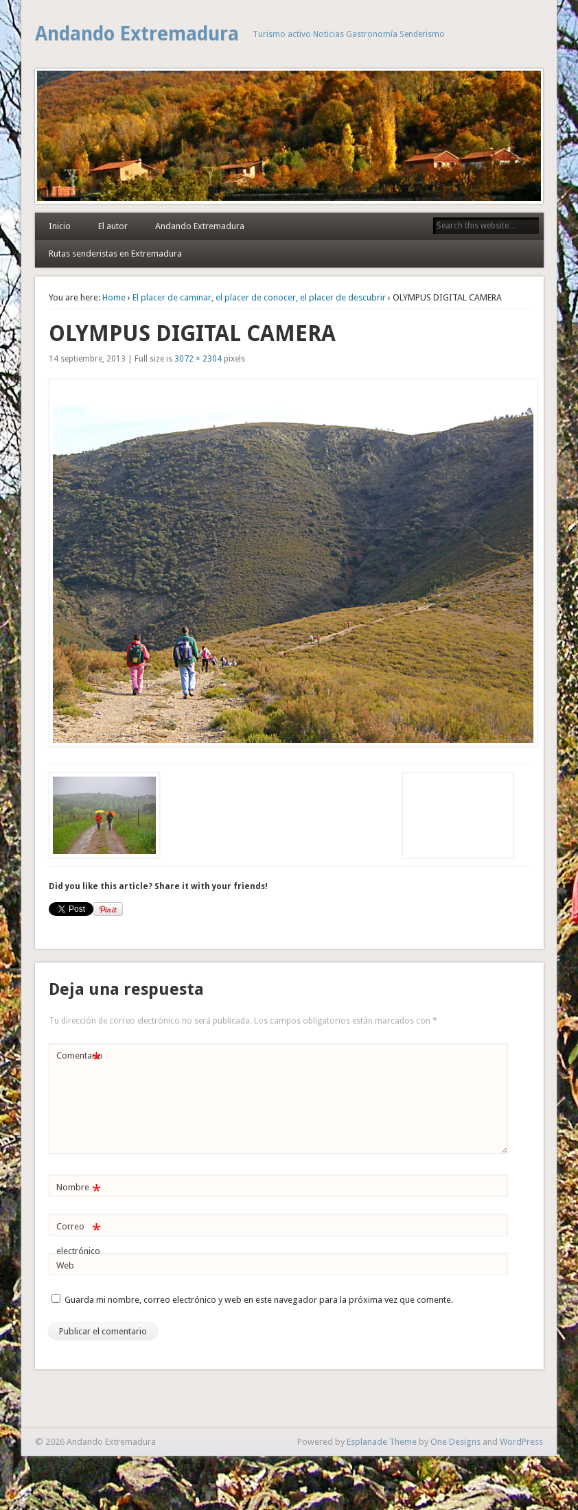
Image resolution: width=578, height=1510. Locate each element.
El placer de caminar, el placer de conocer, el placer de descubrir (259, 297)
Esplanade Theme (382, 1442)
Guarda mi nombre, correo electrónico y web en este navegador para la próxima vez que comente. (259, 1300)
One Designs (455, 1442)
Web (65, 1265)
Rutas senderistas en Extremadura (115, 253)
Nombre (78, 1188)
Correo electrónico (78, 1235)
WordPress (521, 1442)
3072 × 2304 (198, 359)
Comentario (79, 1056)
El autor (113, 226)
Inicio (60, 226)
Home (114, 297)
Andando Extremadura (137, 34)
